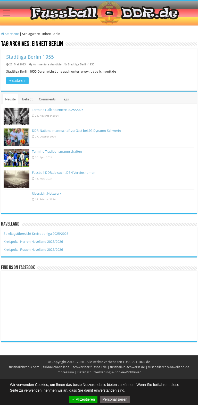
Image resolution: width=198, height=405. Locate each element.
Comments (47, 99)
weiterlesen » (17, 80)
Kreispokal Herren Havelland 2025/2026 (33, 242)
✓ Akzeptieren (83, 399)
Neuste (10, 99)
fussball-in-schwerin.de (127, 367)
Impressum (65, 372)
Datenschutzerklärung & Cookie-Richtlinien (109, 372)
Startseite (10, 34)
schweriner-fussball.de (90, 367)
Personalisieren (114, 399)
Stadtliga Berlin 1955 (30, 57)
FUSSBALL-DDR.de (136, 362)
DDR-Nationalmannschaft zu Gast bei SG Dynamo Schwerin (76, 131)
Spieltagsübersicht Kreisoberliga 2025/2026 (36, 234)
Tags (65, 99)
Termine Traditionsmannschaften (57, 151)
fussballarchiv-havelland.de (168, 367)
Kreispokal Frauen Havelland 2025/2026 (33, 250)
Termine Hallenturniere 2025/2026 (57, 110)
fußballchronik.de (56, 367)
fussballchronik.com (24, 367)
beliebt (27, 99)
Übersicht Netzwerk (46, 193)
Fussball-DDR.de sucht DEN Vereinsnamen (63, 173)
